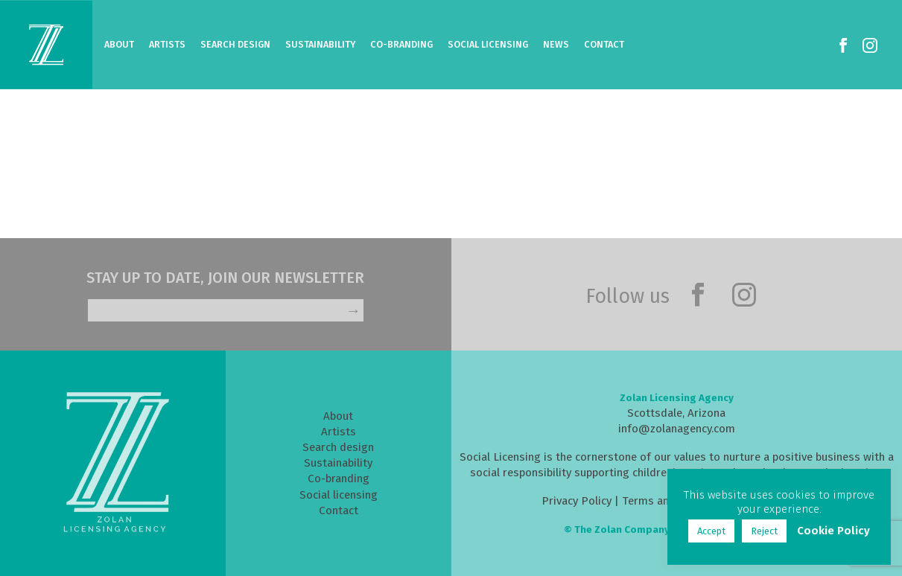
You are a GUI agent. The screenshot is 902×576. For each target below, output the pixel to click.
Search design (338, 447)
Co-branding (338, 478)
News (556, 44)
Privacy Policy (576, 501)
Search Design (235, 44)
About (119, 44)
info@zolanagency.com (676, 428)
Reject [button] (764, 531)
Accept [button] (711, 531)
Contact (604, 44)
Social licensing (338, 495)
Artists (167, 44)
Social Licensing (488, 44)
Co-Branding (401, 44)
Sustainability (320, 44)
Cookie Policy (833, 530)
